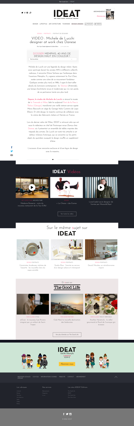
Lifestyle (43, 24)
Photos (18, 403)
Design (35, 24)
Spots (18, 399)
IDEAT (72, 1)
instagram (27, 12)
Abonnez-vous (67, 364)
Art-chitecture (55, 24)
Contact (71, 377)
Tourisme (66, 24)
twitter (22, 12)
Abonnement (81, 377)
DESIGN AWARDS (77, 24)
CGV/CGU (36, 377)
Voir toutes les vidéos (67, 214)
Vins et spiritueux (105, 317)
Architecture (38, 200)
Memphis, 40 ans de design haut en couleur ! (52, 55)
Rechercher (30, 13)
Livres (43, 395)
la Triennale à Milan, (40, 103)
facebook (25, 12)
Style (37, 317)
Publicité (62, 377)
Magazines (45, 393)
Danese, (31, 129)
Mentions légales (24, 377)
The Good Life (63, 1)
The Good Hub (71, 395)
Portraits (47, 33)
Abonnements (45, 391)
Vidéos (98, 24)
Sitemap (20, 378)
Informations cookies (49, 377)
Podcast (90, 24)
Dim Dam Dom (72, 397)
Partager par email (11, 155)
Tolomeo (63, 86)
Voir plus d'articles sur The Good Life (67, 334)
